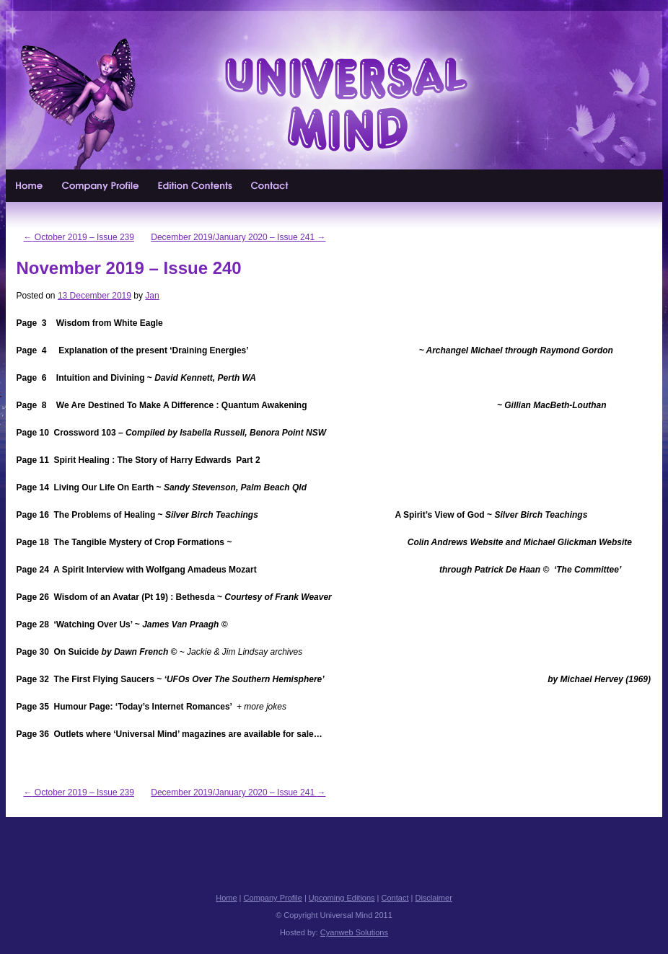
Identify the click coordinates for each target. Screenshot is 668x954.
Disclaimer (433, 897)
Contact (270, 185)
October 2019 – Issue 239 (79, 237)
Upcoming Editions (195, 185)
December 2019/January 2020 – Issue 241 (238, 237)
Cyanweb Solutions (354, 932)
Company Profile (101, 185)
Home (29, 185)
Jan (152, 296)
